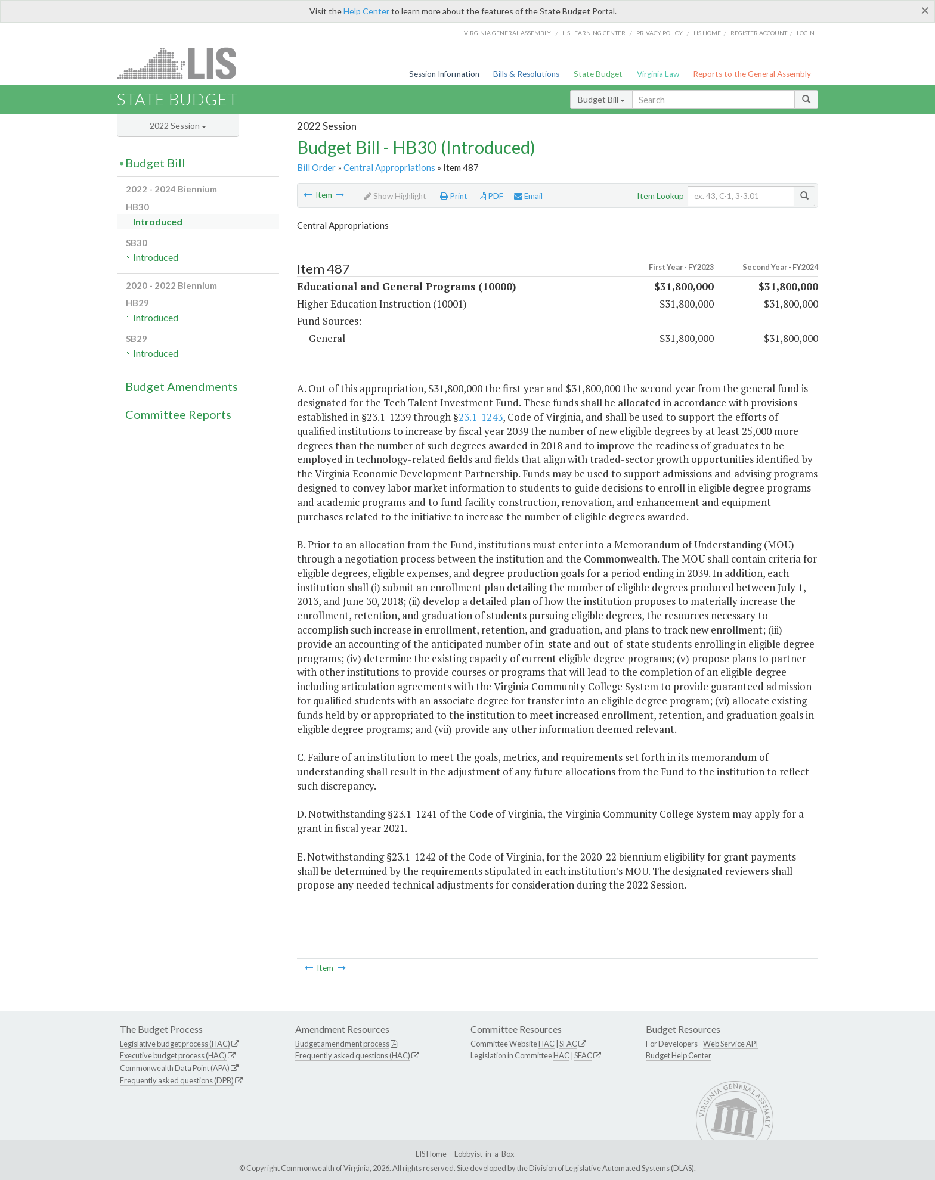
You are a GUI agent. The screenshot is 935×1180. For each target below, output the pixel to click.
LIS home (707, 32)
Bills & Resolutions (526, 74)
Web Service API (730, 1043)
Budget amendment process (342, 1043)
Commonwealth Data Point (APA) (175, 1068)
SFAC (568, 1043)
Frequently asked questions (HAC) (352, 1055)
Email (528, 196)
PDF (491, 196)
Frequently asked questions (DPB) (177, 1080)
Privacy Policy (659, 32)
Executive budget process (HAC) (173, 1055)
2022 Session (178, 125)
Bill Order (316, 167)
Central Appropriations (389, 167)
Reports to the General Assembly (752, 74)
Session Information (444, 74)
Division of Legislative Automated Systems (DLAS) (611, 1168)
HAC (546, 1043)
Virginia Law (658, 74)
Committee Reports (178, 414)
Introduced (157, 221)
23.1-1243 (481, 417)
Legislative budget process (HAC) (175, 1043)
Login (806, 32)
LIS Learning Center (594, 32)
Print (454, 196)
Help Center (366, 11)
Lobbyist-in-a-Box (484, 1154)
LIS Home (431, 1154)
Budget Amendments (181, 386)
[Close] (925, 10)
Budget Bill (601, 99)
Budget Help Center (678, 1055)
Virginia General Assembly (507, 32)
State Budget (598, 74)
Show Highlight (395, 196)
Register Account (758, 32)
